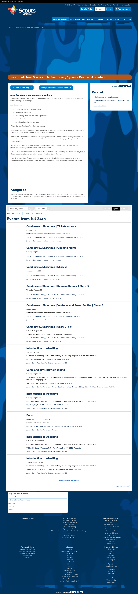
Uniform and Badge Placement (111, 537)
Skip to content (18, 1)
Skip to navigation (7, 1)
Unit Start (11, 506)
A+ (135, 2)
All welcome (69, 525)
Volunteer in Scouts (69, 520)
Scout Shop (93, 5)
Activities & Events (114, 19)
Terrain (109, 5)
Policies (69, 572)
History (69, 549)
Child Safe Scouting (69, 527)
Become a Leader (69, 535)
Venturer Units (111, 580)
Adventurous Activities (27, 553)
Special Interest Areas (27, 549)
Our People (69, 553)
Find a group (123, 9)
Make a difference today (69, 551)
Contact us (69, 568)
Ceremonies (111, 544)
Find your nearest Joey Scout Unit (55, 87)
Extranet (86, 5)
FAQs (69, 533)
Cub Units (111, 576)
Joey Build (12, 503)
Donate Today (87, 9)
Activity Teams (27, 555)
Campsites (69, 560)
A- (133, 2)
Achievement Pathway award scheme (58, 145)
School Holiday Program (69, 537)
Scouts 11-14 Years (111, 529)
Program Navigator (60, 19)
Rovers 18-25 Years (111, 533)
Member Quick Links (111, 547)
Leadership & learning (69, 522)
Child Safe (68, 5)
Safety (75, 5)
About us (127, 19)
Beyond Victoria (69, 570)
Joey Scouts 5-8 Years (111, 525)
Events (11, 509)
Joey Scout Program (15, 497)
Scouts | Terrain (111, 535)
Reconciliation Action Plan (69, 577)
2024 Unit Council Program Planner (19, 500)
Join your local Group (21, 87)
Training (80, 5)
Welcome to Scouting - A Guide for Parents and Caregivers (69, 531)
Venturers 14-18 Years (111, 531)
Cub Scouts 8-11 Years (111, 527)
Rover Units (111, 582)
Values (69, 555)
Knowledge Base (125, 5)
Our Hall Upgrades (69, 579)
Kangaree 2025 (100, 106)
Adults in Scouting (111, 520)
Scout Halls (69, 558)
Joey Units (111, 574)
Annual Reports (69, 562)
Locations (111, 569)
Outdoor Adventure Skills (27, 551)
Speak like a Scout (69, 529)
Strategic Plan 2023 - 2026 (69, 575)
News (69, 564)
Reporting (116, 5)
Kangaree (60, 158)
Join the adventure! (77, 19)
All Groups (111, 571)
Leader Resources (111, 539)
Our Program (102, 5)
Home (11, 27)
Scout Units (111, 578)
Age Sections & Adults (95, 19)
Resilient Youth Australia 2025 (69, 581)
